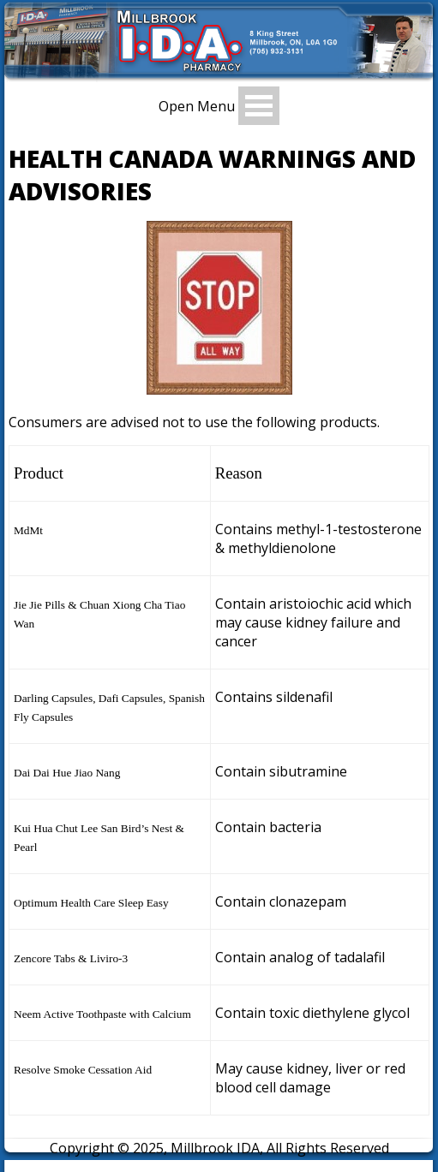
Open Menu (197, 106)
